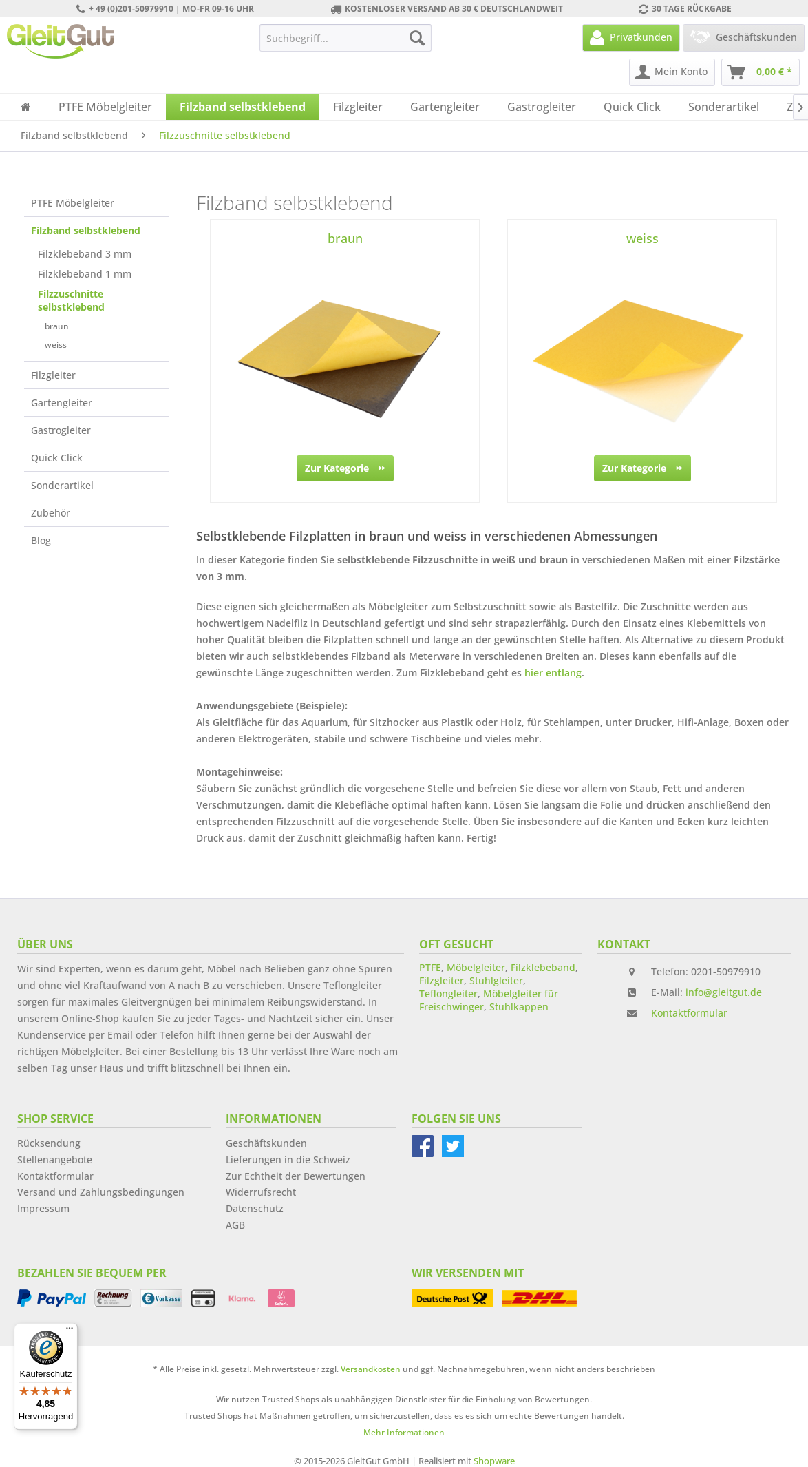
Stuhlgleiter (496, 980)
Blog (41, 540)
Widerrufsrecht (261, 1191)
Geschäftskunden (266, 1142)
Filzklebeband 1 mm (84, 273)
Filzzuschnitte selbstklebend (71, 300)
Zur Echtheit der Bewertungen (295, 1176)
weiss (56, 345)
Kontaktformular (689, 1012)
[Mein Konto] (672, 72)
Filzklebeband (543, 967)
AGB (235, 1224)
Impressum (43, 1208)
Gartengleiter (61, 402)
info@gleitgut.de (723, 992)
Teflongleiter (448, 993)
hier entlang (553, 672)
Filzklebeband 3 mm (84, 253)
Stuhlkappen (519, 1006)
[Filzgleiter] (357, 107)
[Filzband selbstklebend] (242, 107)
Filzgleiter (53, 375)
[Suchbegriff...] (345, 38)
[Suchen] (417, 38)
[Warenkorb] (760, 72)
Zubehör (50, 512)
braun (57, 326)
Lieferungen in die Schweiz (288, 1159)
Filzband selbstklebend (85, 230)
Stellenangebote (54, 1159)
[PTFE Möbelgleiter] (105, 107)
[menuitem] (345, 38)
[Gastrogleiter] (541, 107)
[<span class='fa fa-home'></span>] (26, 107)
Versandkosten (371, 1369)
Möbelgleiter (476, 967)
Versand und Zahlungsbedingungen (100, 1191)
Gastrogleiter (61, 430)
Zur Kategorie (345, 466)
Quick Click (57, 457)
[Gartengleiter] (444, 107)
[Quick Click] (632, 107)
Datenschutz (255, 1208)
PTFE (430, 967)
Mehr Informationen (404, 1432)
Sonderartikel (62, 485)
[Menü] (69, 1331)
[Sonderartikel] (723, 107)
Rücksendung (49, 1142)
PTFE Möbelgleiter (72, 202)
